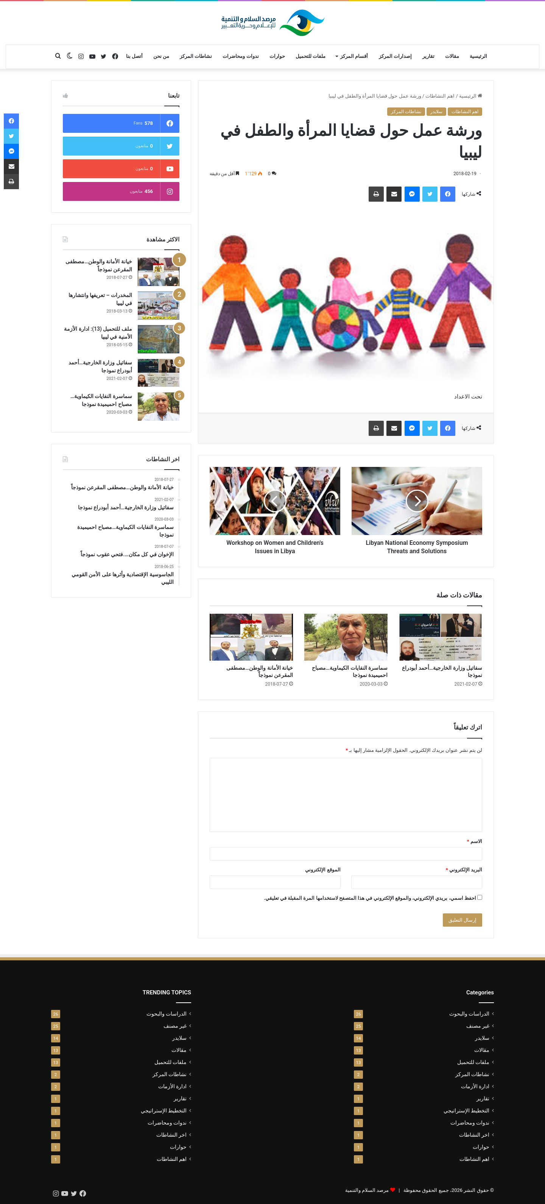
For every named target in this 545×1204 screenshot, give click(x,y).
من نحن (161, 56)
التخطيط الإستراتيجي (466, 1111)
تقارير (428, 56)
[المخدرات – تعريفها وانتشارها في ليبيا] (158, 305)
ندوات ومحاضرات (240, 56)
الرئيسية (478, 56)
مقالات (452, 56)
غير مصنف (477, 1026)
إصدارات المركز (395, 56)
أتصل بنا (134, 56)
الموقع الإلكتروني (322, 870)
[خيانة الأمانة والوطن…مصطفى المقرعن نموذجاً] (251, 637)
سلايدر (436, 111)
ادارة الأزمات (475, 1086)
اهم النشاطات (440, 96)
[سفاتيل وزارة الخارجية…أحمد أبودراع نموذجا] (440, 637)
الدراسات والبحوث (469, 1014)
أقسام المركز (354, 56)
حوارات (277, 56)
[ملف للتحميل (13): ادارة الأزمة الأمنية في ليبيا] (158, 339)
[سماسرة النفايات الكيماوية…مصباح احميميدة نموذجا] (346, 637)
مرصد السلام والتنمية (367, 1190)
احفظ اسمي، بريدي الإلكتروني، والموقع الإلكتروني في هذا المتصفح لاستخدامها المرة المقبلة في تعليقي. (370, 898)
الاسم (474, 841)
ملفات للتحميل (310, 56)
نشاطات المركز (196, 56)
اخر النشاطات (474, 1135)
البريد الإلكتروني (464, 870)
